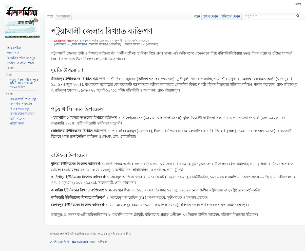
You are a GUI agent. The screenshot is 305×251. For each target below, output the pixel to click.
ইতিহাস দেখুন (230, 16)
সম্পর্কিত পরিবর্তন (21, 103)
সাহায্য (10, 67)
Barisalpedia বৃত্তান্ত (83, 241)
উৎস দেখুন (210, 16)
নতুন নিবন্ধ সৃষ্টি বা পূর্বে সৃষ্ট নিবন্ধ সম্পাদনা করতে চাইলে (24, 83)
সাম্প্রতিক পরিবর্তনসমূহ (21, 58)
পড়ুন (197, 16)
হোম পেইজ (14, 48)
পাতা (49, 16)
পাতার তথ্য (16, 123)
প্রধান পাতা (13, 53)
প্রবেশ (297, 4)
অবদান (86, 40)
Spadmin (60, 40)
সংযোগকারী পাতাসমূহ (23, 99)
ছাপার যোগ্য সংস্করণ (22, 113)
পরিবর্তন (60, 44)
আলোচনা (73, 40)
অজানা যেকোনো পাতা (20, 63)
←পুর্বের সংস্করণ (77, 44)
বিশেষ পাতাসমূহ (19, 109)
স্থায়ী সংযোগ (17, 118)
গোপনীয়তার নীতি (59, 241)
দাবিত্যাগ (103, 241)
